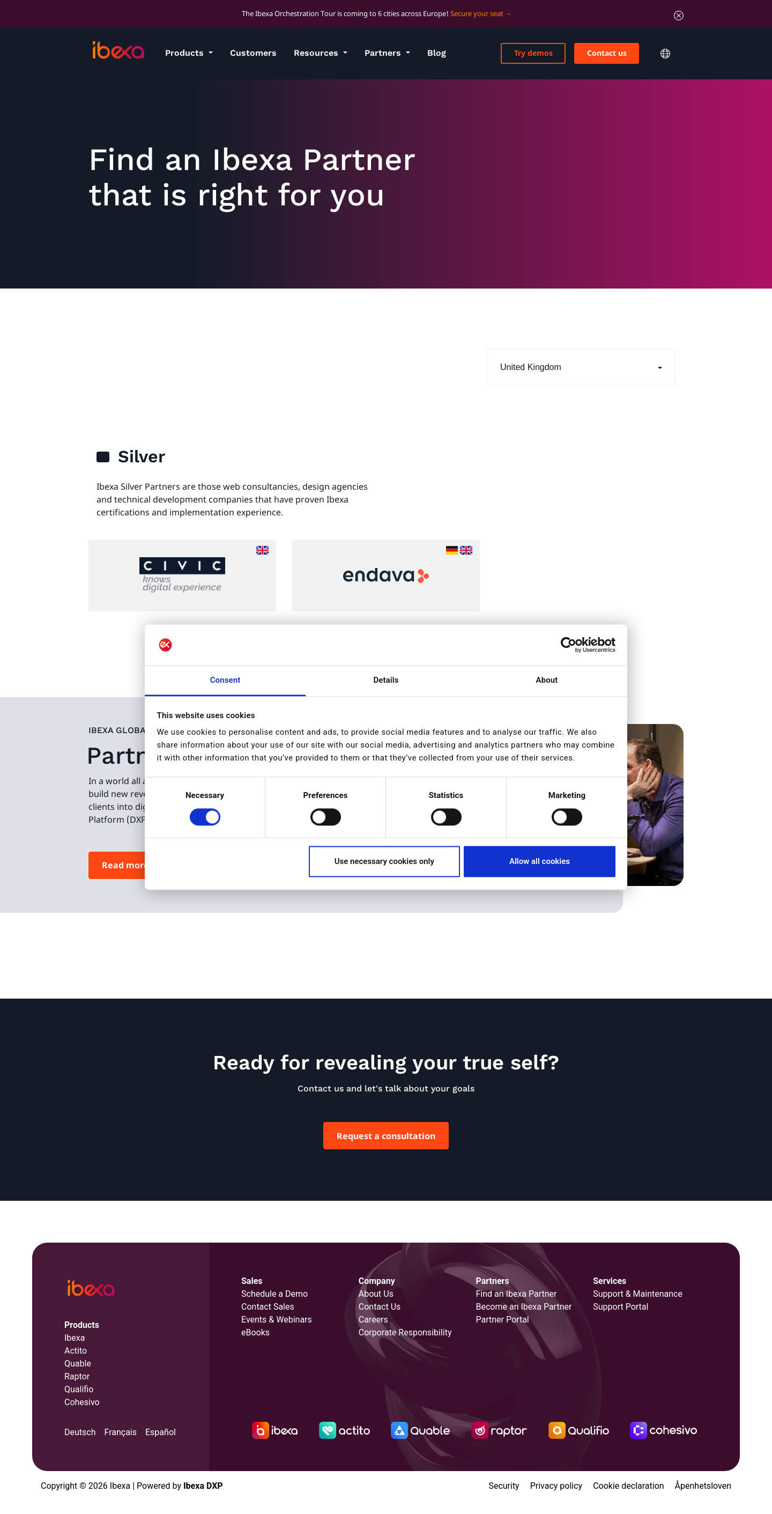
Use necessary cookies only (384, 862)
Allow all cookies (539, 862)
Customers (253, 53)
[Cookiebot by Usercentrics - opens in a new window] (568, 645)
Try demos (533, 53)
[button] (581, 367)
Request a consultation (386, 1136)
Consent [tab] (225, 680)
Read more (125, 865)
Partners (384, 53)
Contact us (607, 53)
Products (185, 53)
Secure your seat (476, 13)
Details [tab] (385, 680)
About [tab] (547, 680)
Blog (436, 53)
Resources (317, 53)
